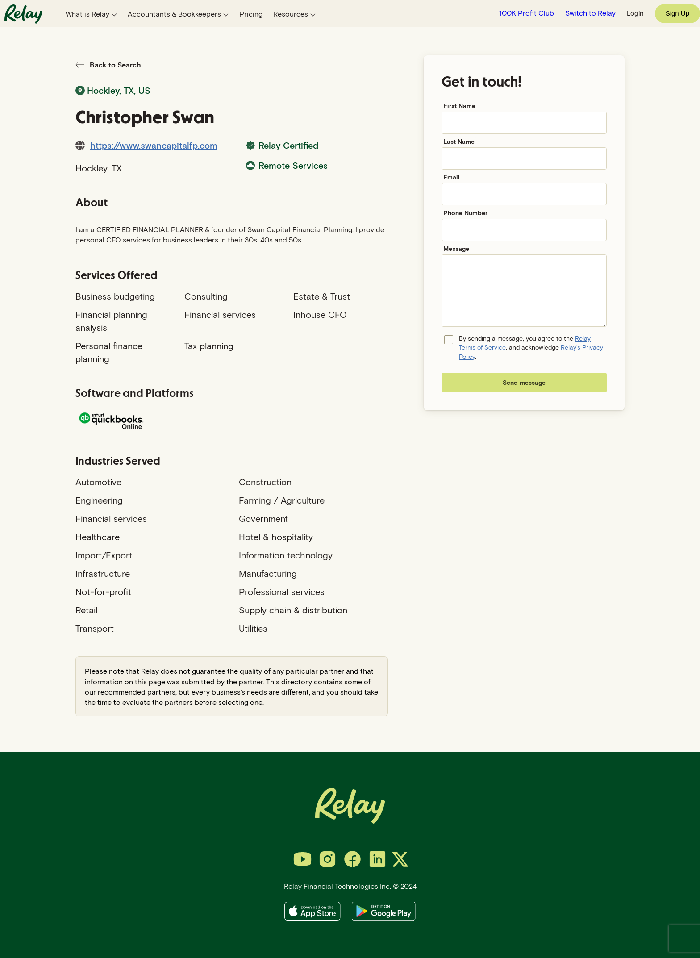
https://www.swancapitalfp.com (153, 145)
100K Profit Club (526, 12)
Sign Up (677, 13)
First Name (459, 105)
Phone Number (465, 213)
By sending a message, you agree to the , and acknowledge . (531, 347)
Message (456, 248)
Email (451, 177)
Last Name (459, 141)
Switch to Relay (590, 12)
